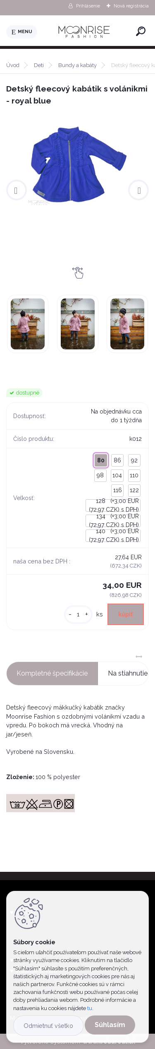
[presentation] (16, 190)
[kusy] (78, 614)
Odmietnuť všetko (48, 1025)
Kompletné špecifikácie (52, 673)
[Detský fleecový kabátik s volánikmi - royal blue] (77, 164)
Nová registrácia (131, 6)
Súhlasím (110, 1025)
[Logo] (85, 32)
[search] (141, 31)
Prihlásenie (88, 6)
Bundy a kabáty (77, 65)
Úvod (12, 65)
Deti (39, 65)
